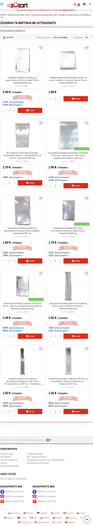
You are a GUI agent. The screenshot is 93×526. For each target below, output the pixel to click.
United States (42, 522)
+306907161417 (68, 10)
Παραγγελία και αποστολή (38, 463)
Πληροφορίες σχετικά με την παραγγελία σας (46, 460)
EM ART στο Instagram (12, 497)
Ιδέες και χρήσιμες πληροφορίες (13, 478)
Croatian (68, 513)
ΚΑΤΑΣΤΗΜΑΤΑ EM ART (9, 466)
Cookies (3, 463)
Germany (42, 513)
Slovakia (57, 518)
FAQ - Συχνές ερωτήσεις (37, 457)
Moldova (70, 522)
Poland (44, 518)
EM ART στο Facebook (12, 492)
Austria (55, 513)
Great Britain (24, 522)
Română (28, 513)
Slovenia (71, 518)
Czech (81, 513)
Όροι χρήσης (5, 457)
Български (14, 513)
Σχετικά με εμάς (7, 453)
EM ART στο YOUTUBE (12, 501)
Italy (33, 518)
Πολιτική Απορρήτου (9, 460)
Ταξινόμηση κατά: (43, 37)
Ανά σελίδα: (78, 37)
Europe (21, 517)
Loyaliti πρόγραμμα (35, 453)
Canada (56, 522)
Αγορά (30, 110)
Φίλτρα (8, 37)
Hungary (9, 518)
